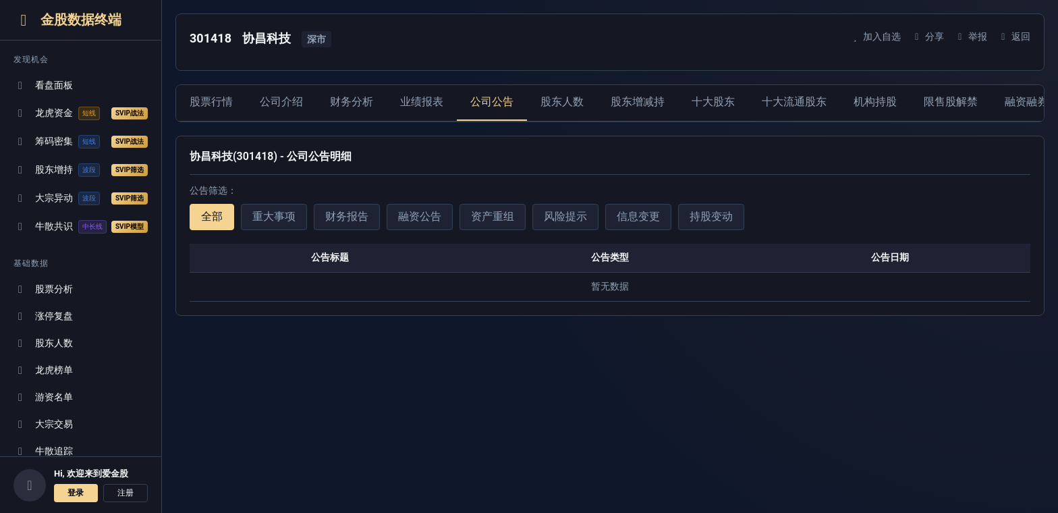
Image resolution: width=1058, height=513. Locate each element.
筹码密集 (80, 141)
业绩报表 (421, 101)
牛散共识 (80, 227)
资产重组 (492, 216)
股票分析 (43, 289)
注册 (125, 492)
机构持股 (875, 101)
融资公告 (419, 216)
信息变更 (638, 216)
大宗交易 (43, 424)
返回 (1013, 36)
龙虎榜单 (43, 370)
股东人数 (43, 343)
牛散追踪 (43, 451)
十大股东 (713, 101)
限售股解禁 (951, 101)
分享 (927, 36)
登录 (75, 492)
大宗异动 (80, 198)
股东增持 (80, 170)
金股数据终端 (67, 19)
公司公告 (491, 101)
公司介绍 (281, 101)
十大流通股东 (794, 101)
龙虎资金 (80, 113)
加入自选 (875, 36)
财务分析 (351, 101)
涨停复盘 (43, 316)
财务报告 (346, 216)
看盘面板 (43, 85)
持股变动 (711, 216)
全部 (212, 216)
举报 (970, 36)
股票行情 (211, 101)
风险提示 (565, 216)
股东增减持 (638, 101)
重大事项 (274, 216)
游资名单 (43, 397)
